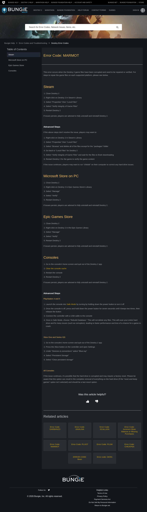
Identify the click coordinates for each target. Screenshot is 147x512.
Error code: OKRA (104, 457)
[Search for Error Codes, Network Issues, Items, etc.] (73, 27)
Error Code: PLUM (104, 444)
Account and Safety (83, 2)
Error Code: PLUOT (79, 444)
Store (141, 2)
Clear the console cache (56, 268)
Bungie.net (112, 2)
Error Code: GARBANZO (55, 428)
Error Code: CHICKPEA (129, 445)
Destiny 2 (37, 10)
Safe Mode (71, 304)
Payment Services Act (102, 499)
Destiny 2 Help (27, 2)
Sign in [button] (136, 10)
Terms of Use (102, 493)
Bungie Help (13, 2)
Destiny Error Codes (60, 43)
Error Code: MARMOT (55, 445)
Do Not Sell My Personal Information (102, 502)
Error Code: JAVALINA (80, 428)
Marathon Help (42, 2)
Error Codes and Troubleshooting (33, 43)
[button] (87, 401)
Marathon (49, 10)
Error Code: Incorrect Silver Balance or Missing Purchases (129, 430)
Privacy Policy (102, 496)
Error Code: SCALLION (105, 428)
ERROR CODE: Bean (80, 458)
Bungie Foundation (128, 2)
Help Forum (83, 10)
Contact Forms (99, 10)
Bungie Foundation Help (61, 2)
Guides (112, 10)
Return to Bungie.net (102, 505)
